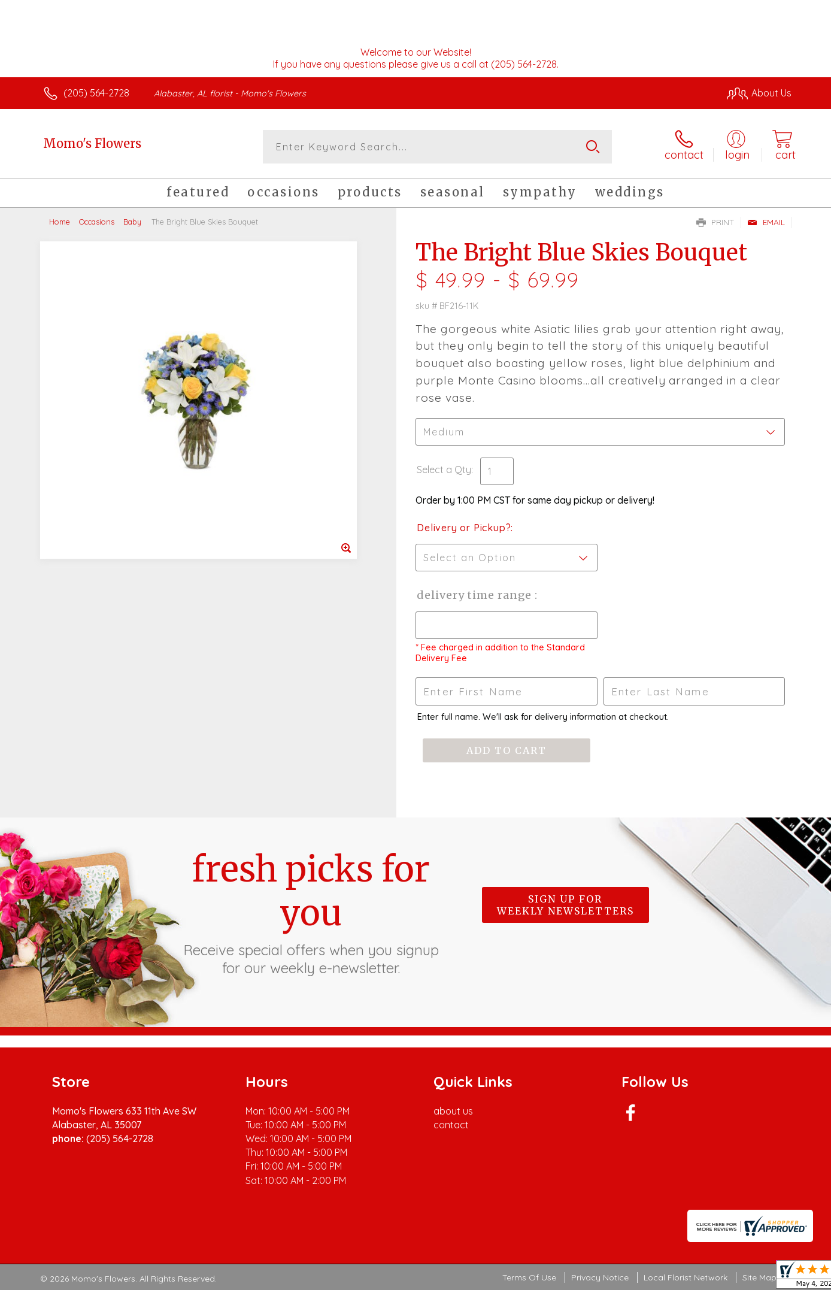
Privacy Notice (600, 1277)
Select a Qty (444, 470)
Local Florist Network (685, 1277)
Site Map (759, 1277)
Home (59, 221)
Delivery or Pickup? (464, 528)
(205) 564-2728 (96, 93)
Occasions (96, 221)
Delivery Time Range (476, 595)
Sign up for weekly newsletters (565, 905)
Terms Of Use (529, 1277)
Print (715, 222)
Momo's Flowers (92, 143)
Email (766, 222)
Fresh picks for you (310, 912)
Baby (132, 221)
